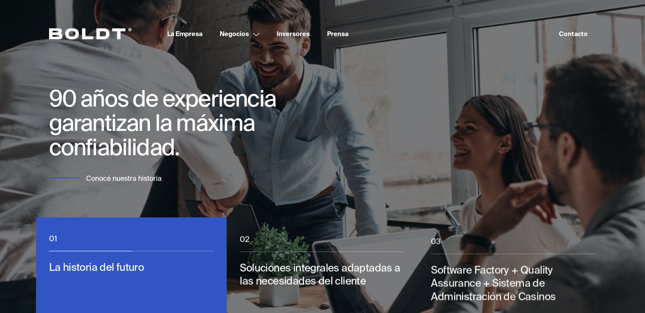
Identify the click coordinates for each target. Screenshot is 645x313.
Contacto (573, 34)
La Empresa (184, 34)
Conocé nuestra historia (124, 178)
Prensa (337, 34)
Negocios (234, 34)
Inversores (293, 34)
